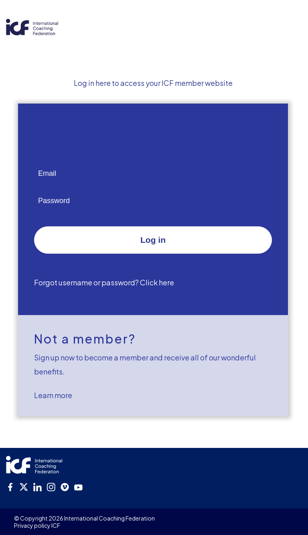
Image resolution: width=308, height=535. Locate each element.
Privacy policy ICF (37, 525)
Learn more (53, 395)
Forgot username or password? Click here (104, 282)
